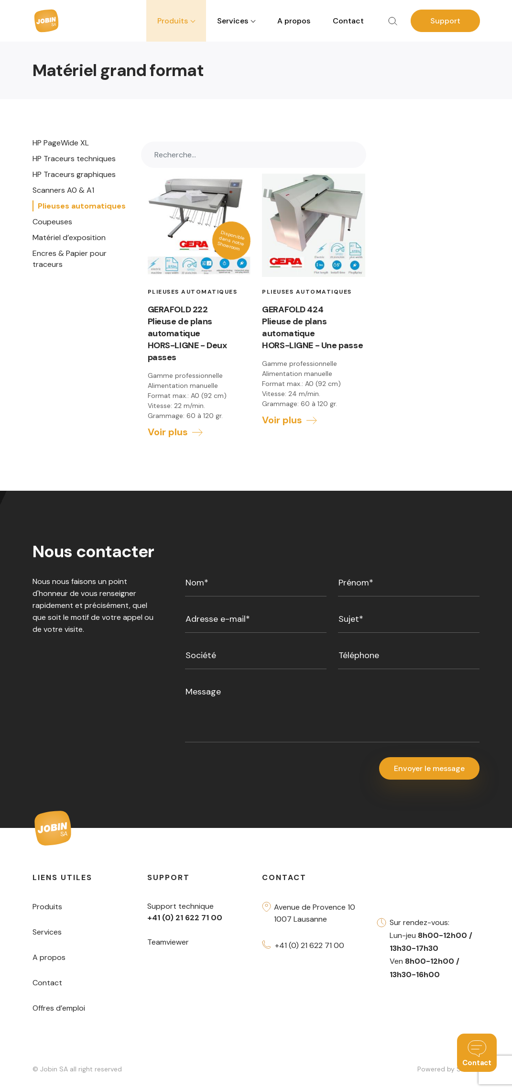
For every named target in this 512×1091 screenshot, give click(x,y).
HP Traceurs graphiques (74, 174)
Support (445, 21)
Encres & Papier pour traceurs (70, 258)
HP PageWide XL (61, 143)
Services (47, 933)
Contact (348, 21)
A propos (293, 21)
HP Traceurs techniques (74, 159)
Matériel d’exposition (69, 237)
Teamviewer (168, 943)
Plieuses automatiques (82, 206)
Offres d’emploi (59, 1009)
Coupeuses (52, 222)
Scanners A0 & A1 (63, 190)
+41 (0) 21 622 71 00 (309, 946)
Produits (47, 908)
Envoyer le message (429, 769)
